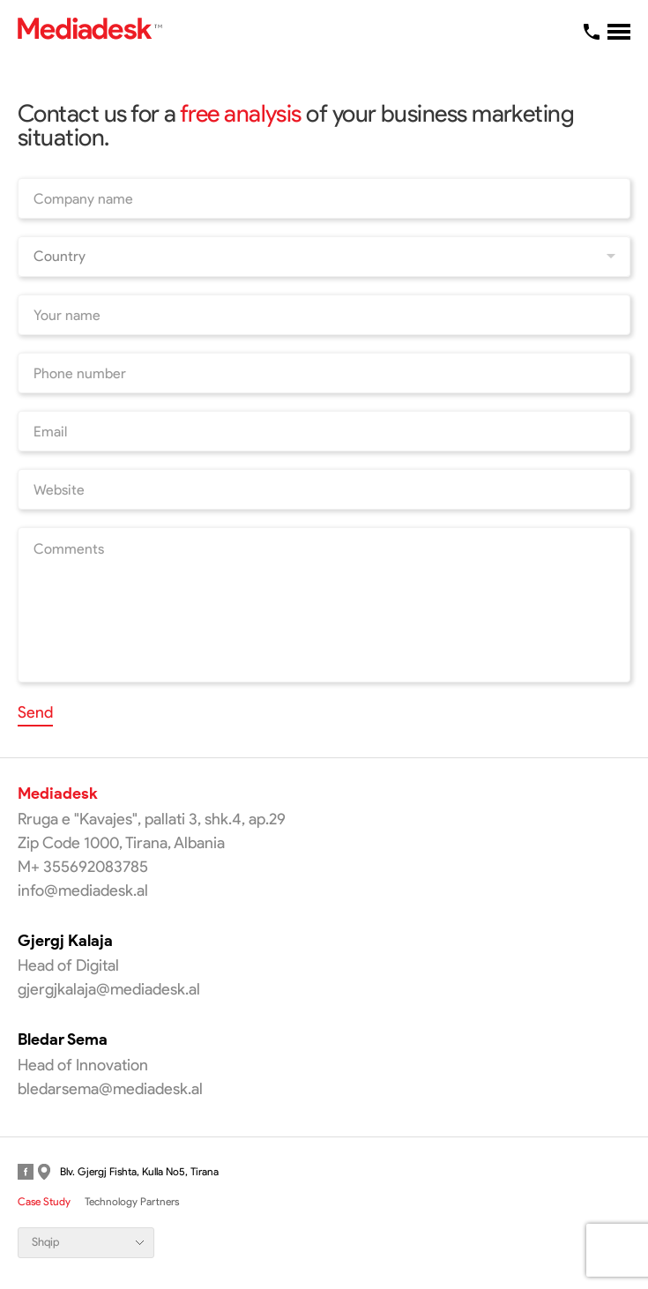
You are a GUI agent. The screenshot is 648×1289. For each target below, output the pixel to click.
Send (35, 713)
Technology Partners (132, 1201)
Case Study (44, 1201)
